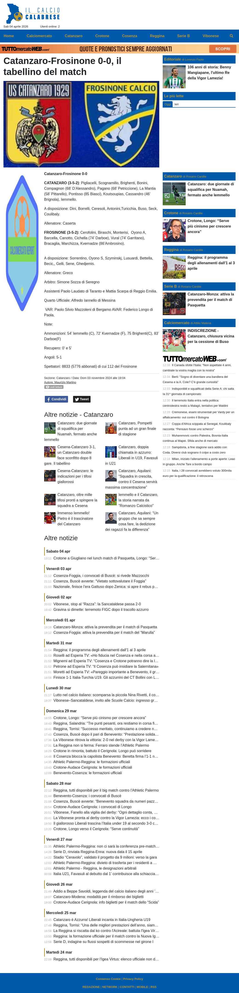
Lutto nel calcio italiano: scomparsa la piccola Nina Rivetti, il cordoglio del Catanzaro (122, 695)
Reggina (171, 250)
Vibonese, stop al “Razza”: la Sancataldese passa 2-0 (97, 604)
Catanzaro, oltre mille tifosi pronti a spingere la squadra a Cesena (77, 500)
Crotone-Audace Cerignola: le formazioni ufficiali (93, 767)
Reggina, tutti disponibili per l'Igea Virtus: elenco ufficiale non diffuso (109, 959)
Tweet (82, 399)
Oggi (168, 104)
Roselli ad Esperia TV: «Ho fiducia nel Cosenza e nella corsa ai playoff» (112, 655)
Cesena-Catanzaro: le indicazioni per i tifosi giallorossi (75, 476)
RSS (153, 987)
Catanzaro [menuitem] (74, 36)
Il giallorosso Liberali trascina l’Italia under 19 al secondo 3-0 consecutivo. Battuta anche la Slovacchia (137, 823)
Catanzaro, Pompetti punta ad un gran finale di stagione (137, 428)
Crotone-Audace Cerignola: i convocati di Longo (93, 807)
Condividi (56, 399)
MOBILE (142, 987)
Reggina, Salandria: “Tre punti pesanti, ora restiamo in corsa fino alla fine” (114, 723)
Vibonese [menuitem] (211, 36)
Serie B (170, 286)
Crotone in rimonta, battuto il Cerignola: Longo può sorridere (102, 751)
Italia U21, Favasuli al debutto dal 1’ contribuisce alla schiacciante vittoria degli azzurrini (125, 874)
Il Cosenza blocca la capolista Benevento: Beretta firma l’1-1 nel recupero (113, 756)
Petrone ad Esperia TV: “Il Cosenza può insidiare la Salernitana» (106, 666)
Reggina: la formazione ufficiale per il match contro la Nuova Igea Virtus (112, 936)
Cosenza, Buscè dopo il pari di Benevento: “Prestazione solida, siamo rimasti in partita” (124, 734)
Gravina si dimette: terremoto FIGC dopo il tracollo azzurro (101, 610)
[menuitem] (231, 36)
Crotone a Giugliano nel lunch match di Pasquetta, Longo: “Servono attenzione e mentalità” (128, 558)
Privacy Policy (133, 979)
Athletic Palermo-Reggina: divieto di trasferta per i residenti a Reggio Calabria (116, 863)
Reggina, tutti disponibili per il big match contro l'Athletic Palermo (106, 790)
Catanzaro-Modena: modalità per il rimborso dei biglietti (99, 897)
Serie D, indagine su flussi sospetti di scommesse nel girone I (104, 942)
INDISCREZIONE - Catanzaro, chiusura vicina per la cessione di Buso (211, 336)
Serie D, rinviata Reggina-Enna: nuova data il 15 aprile (98, 852)
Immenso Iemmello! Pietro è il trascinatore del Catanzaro (75, 518)
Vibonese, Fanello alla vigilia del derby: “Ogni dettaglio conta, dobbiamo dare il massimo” (126, 812)
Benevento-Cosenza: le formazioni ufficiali (88, 773)
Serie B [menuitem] (183, 36)
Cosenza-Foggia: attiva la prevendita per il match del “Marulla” (104, 632)
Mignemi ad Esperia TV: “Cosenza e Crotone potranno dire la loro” (108, 661)
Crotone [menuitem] (102, 36)
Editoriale (172, 59)
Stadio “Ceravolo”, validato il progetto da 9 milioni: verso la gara (105, 857)
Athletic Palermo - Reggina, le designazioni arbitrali (95, 868)
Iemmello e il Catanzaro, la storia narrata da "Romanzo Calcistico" (138, 500)
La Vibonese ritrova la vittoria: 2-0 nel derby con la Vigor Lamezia (107, 740)
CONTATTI (127, 987)
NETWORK (109, 987)
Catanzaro (63, 378)
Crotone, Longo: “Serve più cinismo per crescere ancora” (100, 718)
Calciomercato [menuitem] (39, 36)
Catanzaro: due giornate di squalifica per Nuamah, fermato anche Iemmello (211, 189)
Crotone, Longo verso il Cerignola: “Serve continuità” (96, 829)
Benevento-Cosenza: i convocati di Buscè (87, 796)
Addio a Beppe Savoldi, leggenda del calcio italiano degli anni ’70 (106, 891)
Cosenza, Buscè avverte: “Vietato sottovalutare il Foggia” (100, 581)
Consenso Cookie (108, 979)
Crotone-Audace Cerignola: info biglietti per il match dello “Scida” (106, 902)
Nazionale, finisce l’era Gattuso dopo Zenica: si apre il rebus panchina (110, 587)
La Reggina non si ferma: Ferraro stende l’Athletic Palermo (101, 745)
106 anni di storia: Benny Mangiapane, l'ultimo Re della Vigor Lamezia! (209, 72)
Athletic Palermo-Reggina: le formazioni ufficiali (91, 762)
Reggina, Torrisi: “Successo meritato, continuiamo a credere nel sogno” (111, 729)
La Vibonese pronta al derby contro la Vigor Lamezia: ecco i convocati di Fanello (119, 818)
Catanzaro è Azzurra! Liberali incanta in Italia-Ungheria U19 (102, 920)
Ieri (176, 104)
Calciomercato (176, 323)
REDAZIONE (91, 987)
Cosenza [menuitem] (129, 36)
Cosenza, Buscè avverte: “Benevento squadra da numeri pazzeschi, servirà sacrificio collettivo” (131, 801)
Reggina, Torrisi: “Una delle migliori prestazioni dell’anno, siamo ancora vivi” (115, 925)
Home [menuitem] (9, 36)
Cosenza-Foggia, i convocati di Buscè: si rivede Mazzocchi (101, 576)
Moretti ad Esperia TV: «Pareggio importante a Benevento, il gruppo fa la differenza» (122, 672)
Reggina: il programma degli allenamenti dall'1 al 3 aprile (100, 650)
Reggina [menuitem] (157, 36)
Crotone (171, 213)
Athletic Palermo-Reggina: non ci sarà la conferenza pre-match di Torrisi (111, 846)
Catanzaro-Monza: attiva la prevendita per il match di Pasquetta (105, 627)
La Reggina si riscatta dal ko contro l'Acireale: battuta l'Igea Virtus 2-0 (110, 931)
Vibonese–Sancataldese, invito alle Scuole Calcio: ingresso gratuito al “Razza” (117, 700)
